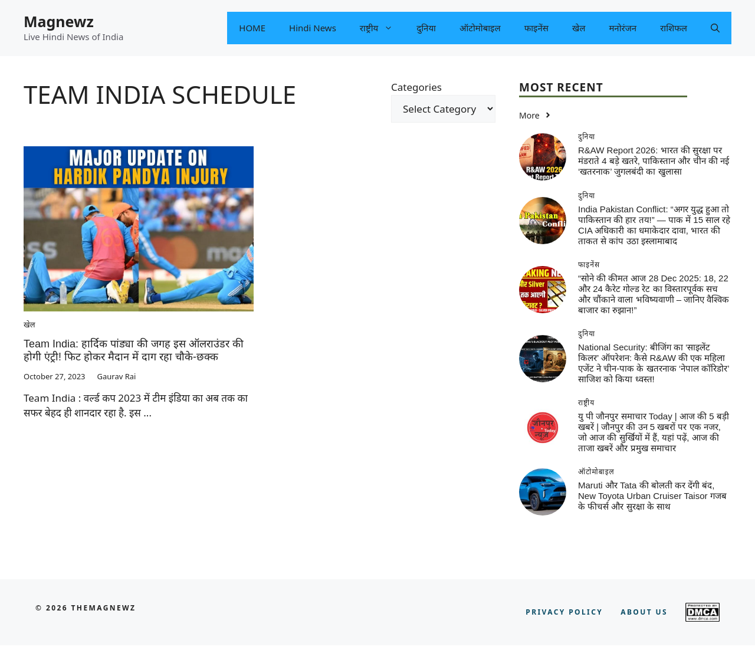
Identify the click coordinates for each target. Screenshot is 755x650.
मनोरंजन (622, 28)
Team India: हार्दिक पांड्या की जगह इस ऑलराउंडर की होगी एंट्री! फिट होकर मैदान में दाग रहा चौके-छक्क (134, 350)
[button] (715, 28)
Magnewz (59, 21)
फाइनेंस (536, 28)
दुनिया (426, 28)
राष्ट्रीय (382, 28)
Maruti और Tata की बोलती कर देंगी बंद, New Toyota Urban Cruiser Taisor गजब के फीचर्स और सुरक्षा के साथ (652, 495)
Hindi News (312, 28)
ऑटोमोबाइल (480, 28)
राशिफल (673, 28)
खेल (578, 28)
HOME (252, 28)
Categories (416, 87)
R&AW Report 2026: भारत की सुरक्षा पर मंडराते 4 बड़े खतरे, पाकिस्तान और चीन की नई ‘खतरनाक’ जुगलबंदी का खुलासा (653, 160)
